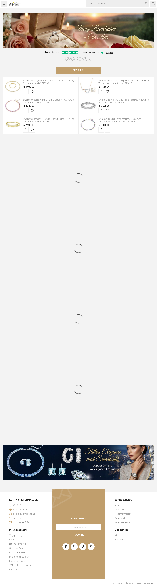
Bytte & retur (120, 509)
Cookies (13, 539)
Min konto (119, 535)
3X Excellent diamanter (20, 565)
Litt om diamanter (17, 544)
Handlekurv (119, 539)
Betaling (118, 505)
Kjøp (26, 91)
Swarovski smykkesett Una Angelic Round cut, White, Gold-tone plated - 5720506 (48, 82)
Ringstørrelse (120, 518)
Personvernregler (17, 561)
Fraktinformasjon (122, 514)
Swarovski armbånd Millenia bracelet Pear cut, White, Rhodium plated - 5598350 (123, 101)
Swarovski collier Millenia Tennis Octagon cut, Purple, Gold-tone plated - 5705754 (48, 101)
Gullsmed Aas (16, 548)
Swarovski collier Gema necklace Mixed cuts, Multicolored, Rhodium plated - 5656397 (120, 120)
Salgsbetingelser (122, 522)
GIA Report (14, 569)
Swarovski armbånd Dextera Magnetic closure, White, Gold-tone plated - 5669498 (48, 120)
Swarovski (78, 59)
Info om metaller (17, 552)
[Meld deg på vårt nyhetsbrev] (78, 527)
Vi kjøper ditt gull (17, 535)
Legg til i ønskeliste (32, 91)
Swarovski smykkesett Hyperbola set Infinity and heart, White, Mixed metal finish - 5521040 (124, 82)
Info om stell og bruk (19, 557)
